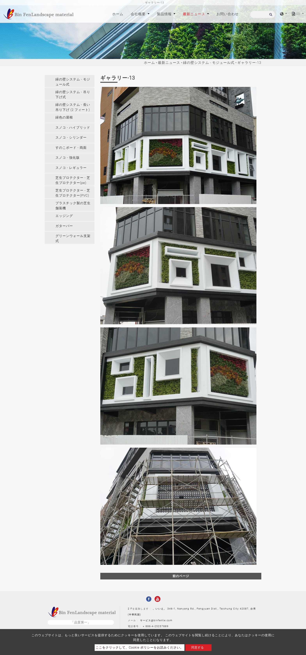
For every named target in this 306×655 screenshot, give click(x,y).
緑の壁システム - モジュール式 (208, 63)
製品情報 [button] (165, 14)
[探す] (262, 14)
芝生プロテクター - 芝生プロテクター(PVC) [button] (72, 192)
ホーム (118, 13)
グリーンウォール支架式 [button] (73, 238)
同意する (197, 647)
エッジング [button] (64, 216)
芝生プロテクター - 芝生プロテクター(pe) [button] (72, 180)
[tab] (69, 81)
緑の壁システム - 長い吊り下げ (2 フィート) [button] (72, 107)
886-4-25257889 (157, 626)
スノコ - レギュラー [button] (71, 168)
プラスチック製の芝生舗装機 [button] (73, 205)
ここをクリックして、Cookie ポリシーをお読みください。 (139, 647)
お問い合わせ (227, 14)
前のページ (181, 576)
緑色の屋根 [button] (64, 117)
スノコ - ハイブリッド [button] (72, 127)
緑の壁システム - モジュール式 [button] (72, 81)
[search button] (270, 16)
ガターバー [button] (64, 226)
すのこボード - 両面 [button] (71, 148)
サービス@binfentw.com (156, 620)
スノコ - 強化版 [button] (67, 158)
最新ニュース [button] (194, 14)
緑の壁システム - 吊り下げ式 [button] (72, 94)
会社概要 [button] (139, 14)
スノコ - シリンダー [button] (71, 137)
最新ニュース (169, 63)
